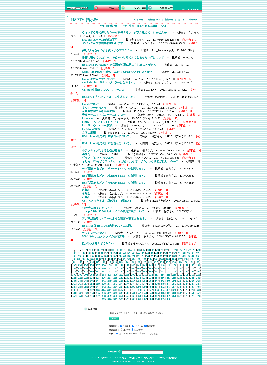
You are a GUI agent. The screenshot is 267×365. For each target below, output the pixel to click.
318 (127, 289)
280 (163, 283)
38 (111, 253)
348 (174, 293)
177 (74, 271)
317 (121, 289)
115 (98, 262)
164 (127, 268)
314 (103, 289)
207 (121, 274)
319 (133, 289)
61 (88, 256)
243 (74, 280)
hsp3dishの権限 (91, 129)
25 (180, 250)
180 (92, 271)
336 (103, 293)
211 (145, 274)
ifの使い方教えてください (98, 243)
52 (174, 253)
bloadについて (90, 104)
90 (92, 259)
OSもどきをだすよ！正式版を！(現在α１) (107, 200)
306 (186, 286)
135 (86, 265)
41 (124, 253)
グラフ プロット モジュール (99, 157)
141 (121, 265)
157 (86, 268)
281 (169, 283)
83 (188, 256)
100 (138, 259)
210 (139, 274)
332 (80, 293)
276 (139, 283)
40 (120, 253)
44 (138, 253)
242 (198, 277)
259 (169, 280)
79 (170, 256)
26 (184, 250)
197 (192, 271)
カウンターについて (94, 232)
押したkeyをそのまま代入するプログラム (107, 50)
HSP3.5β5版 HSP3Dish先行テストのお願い (108, 225)
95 (115, 259)
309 (74, 289)
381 (139, 299)
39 (115, 253)
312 (92, 289)
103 (156, 259)
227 (109, 277)
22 (166, 250)
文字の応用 (89, 132)
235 (157, 277)
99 (133, 259)
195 (180, 271)
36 (102, 253)
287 (74, 286)
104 (162, 259)
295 (121, 286)
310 (80, 289)
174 (186, 268)
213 (157, 274)
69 (124, 256)
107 (180, 259)
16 (139, 250)
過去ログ (193, 19)
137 (98, 265)
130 (185, 262)
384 (157, 299)
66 (111, 256)
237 (169, 277)
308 (198, 286)
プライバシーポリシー (158, 358)
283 (180, 283)
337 (109, 293)
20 (157, 250)
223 (86, 277)
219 (192, 274)
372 (186, 296)
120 (126, 262)
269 (98, 283)
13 (125, 250)
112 (80, 262)
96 (119, 259)
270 (103, 283)
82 (183, 256)
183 (109, 271)
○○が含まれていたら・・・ (98, 207)
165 (133, 268)
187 (133, 271)
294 (115, 286)
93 (106, 259)
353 (74, 296)
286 (198, 283)
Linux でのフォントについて (100, 121)
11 (116, 250)
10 (112, 250)
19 (153, 250)
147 (157, 265)
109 (192, 259)
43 (133, 253)
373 (192, 296)
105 (168, 259)
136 (92, 265)
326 (174, 289)
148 (163, 265)
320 (139, 289)
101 (144, 259)
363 (133, 296)
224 (92, 277)
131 (191, 262)
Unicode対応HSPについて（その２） (104, 89)
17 (144, 250)
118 (115, 262)
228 (115, 277)
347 (169, 293)
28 (193, 250)
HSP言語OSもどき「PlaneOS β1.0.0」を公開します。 (114, 168)
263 (192, 280)
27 (189, 250)
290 (92, 286)
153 (192, 265)
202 (92, 274)
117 (109, 262)
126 (162, 262)
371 (180, 296)
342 (139, 293)
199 (74, 274)
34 (93, 253)
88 (83, 259)
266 (80, 283)
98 (128, 259)
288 (80, 286)
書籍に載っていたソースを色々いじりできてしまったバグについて (123, 57)
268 (92, 283)
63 (97, 256)
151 (180, 265)
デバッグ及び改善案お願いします (102, 43)
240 (186, 277)
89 (88, 259)
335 (98, 293)
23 (171, 250)
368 (163, 296)
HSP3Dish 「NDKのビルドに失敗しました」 (109, 96)
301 (157, 286)
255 (145, 280)
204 (104, 274)
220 (198, 274)
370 (174, 296)
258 (163, 280)
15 (135, 250)
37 (106, 253)
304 (174, 286)
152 (186, 265)
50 (165, 253)
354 (80, 296)
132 (197, 262)
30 (74, 253)
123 (144, 262)
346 (163, 293)
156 (80, 268)
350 (186, 293)
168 (151, 268)
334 (92, 293)
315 (109, 289)
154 (198, 265)
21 (162, 250)
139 (109, 265)
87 (78, 259)
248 (103, 280)
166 (139, 268)
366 (151, 296)
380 (133, 299)
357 (98, 296)
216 (174, 274)
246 (92, 280)
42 (129, 253)
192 (163, 271)
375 (103, 299)
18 (148, 250)
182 (103, 271)
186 (127, 271)
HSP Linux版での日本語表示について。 (107, 136)
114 (92, 262)
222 (80, 277)
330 (198, 289)
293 (109, 286)
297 (133, 286)
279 (157, 283)
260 (174, 280)
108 (186, 259)
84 (192, 256)
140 (115, 265)
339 (121, 293)
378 (121, 299)
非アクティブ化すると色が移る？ (102, 150)
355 (86, 296)
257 (157, 280)
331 (74, 293)
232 (139, 277)
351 (192, 293)
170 (163, 268)
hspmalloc (88, 118)
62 (93, 256)
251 (121, 280)
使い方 (181, 19)
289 (86, 286)
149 (169, 265)
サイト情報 (143, 358)
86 (74, 259)
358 (103, 296)
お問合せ (173, 358)
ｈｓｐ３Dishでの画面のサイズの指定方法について (113, 211)
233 (145, 277)
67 (115, 256)
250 (115, 280)
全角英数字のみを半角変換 (98, 111)
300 (151, 286)
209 (133, 274)
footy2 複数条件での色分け (98, 79)
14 (130, 250)
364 (139, 296)
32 (83, 253)
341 (133, 293)
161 (109, 268)
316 (115, 289)
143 (133, 265)
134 (80, 265)
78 (165, 256)
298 (139, 286)
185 (121, 271)
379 (127, 299)
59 (79, 256)
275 (133, 283)
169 (157, 268)
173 (180, 268)
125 (156, 262)
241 (192, 277)
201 (86, 274)
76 (156, 256)
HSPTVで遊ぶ (121, 358)
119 (121, 262)
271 (109, 283)
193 (169, 271)
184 (115, 271)
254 (139, 280)
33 (88, 253)
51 (170, 253)
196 (186, 271)
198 (198, 271)
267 (86, 283)
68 (120, 256)
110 (197, 259)
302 (163, 286)
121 (132, 262)
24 (175, 250)
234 (151, 277)
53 (179, 253)
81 (179, 256)
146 (151, 265)
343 (145, 293)
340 (127, 293)
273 (121, 283)
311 (86, 289)
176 (198, 268)
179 (86, 271)
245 (86, 280)
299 (145, 286)
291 (98, 286)
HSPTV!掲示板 (84, 19)
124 (150, 262)
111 (74, 262)
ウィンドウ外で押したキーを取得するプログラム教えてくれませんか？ (125, 32)
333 (86, 293)
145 (145, 265)
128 (174, 262)
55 (188, 253)
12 (121, 250)
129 (180, 262)
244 (80, 280)
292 (103, 286)
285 (192, 283)
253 (133, 280)
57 (197, 253)
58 (74, 256)
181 (98, 271)
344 (151, 293)
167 (145, 268)
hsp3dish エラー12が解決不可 (100, 39)
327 (180, 289)
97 (124, 259)
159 (98, 268)
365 (145, 296)
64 (102, 256)
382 (145, 299)
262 (186, 280)
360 (115, 296)
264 (198, 280)
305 (180, 286)
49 (161, 253)
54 (183, 253)
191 (157, 271)
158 (92, 268)
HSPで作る (132, 358)
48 (156, 253)
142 (127, 265)
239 (180, 277)
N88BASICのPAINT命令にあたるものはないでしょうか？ (117, 71)
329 (192, 289)
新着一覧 (169, 19)
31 (79, 253)
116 (103, 262)
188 (139, 271)
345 (157, 293)
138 (103, 265)
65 (106, 256)
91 (97, 259)
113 (86, 262)
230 (127, 277)
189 (145, 271)
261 (180, 280)
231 (133, 277)
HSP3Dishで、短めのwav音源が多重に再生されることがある (119, 64)
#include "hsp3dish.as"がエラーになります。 (109, 82)
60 (83, 256)
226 (103, 277)
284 (186, 283)
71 (133, 256)
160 (103, 268)
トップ (93, 358)
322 (151, 289)
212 (151, 274)
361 (121, 296)
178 (80, 271)
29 (198, 250)
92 (101, 259)
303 (169, 286)
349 (180, 293)
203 (98, 274)
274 (127, 283)
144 (139, 265)
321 (145, 289)
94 (110, 259)
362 (127, 296)
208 (127, 274)
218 (186, 274)
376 (109, 299)
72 (138, 256)
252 (127, 280)
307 (192, 286)
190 (151, 271)
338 (115, 293)
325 (168, 289)
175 (192, 268)
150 (174, 265)
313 (98, 289)
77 (161, 256)
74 (147, 256)
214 (163, 274)
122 (138, 262)
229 (121, 277)
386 (169, 299)
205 (109, 274)
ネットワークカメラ (94, 107)
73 (143, 256)
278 (151, 283)
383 (151, 299)
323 (157, 289)
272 (115, 283)
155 (74, 268)
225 (98, 277)
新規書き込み (154, 19)
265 (74, 283)
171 (169, 268)
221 (74, 277)
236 (163, 277)
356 (92, 296)
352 (198, 293)
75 (152, 256)
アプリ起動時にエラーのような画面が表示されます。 (114, 218)
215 (168, 274)
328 (186, 289)
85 (197, 256)
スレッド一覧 (137, 19)
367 (157, 296)
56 (192, 253)
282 (174, 283)
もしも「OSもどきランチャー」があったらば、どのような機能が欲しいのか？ (130, 161)
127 (168, 262)
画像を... (87, 154)
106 (174, 259)
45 (143, 253)
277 (145, 283)
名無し (86, 189)
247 (98, 280)
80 (174, 256)
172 (174, 268)
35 (97, 253)
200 (80, 274)
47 (152, 253)
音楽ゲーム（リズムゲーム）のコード (105, 114)
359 (109, 296)
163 (121, 268)
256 (151, 280)
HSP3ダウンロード (105, 358)
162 (115, 268)
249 (109, 280)
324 (163, 289)
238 (174, 277)
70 (129, 256)
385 (163, 299)
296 (127, 286)
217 (180, 274)
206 (115, 274)
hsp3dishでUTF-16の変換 (97, 125)
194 (174, 271)
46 (147, 253)
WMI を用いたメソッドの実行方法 (103, 236)
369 (169, 296)
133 (74, 265)
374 (198, 296)
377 (115, 299)
